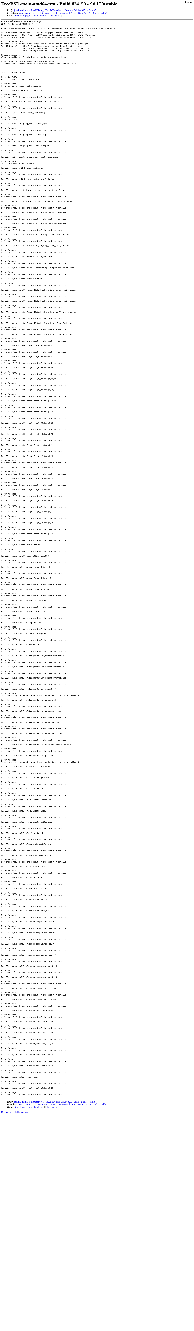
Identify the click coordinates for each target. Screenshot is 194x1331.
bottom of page (22, 15)
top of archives (40, 15)
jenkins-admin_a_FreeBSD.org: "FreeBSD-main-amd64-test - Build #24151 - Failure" (55, 10)
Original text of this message (14, 1325)
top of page (20, 1320)
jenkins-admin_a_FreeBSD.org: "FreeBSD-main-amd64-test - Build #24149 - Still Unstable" (63, 13)
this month (55, 15)
